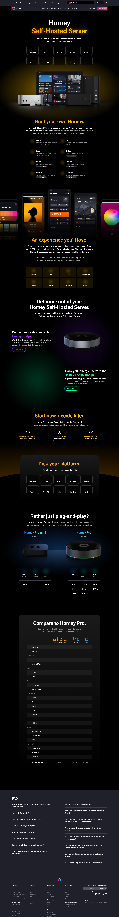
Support (74, 11)
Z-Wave (67, 888)
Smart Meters (15, 915)
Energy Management (70, 904)
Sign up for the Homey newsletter (97, 885)
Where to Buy (33, 894)
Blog (31, 896)
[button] (80, 2)
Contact (31, 903)
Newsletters (33, 901)
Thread (66, 898)
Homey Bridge (15, 896)
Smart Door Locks (16, 906)
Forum (48, 904)
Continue (99, 3)
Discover (66, 11)
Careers (31, 888)
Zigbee (66, 890)
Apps (59, 11)
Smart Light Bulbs (16, 913)
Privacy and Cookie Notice (90, 902)
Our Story (32, 890)
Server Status (50, 896)
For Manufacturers (51, 914)
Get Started (50, 888)
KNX (66, 892)
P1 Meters (67, 909)
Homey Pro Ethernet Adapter (19, 898)
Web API (49, 892)
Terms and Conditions (102, 902)
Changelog (49, 894)
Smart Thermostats (16, 909)
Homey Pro (14, 890)
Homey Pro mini (16, 892)
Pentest (49, 906)
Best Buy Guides (16, 902)
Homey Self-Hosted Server (18, 894)
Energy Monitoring (69, 906)
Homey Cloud (15, 888)
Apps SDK (49, 890)
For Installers (50, 912)
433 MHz (67, 894)
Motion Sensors (16, 904)
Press (31, 898)
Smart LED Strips (16, 911)
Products (45, 11)
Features (53, 11)
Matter (66, 896)
